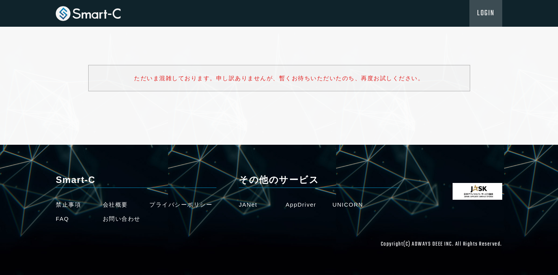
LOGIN (486, 13)
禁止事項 (68, 204)
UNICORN (347, 204)
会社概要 (115, 204)
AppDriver (301, 204)
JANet (248, 204)
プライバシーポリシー (180, 204)
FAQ (62, 218)
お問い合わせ (122, 218)
